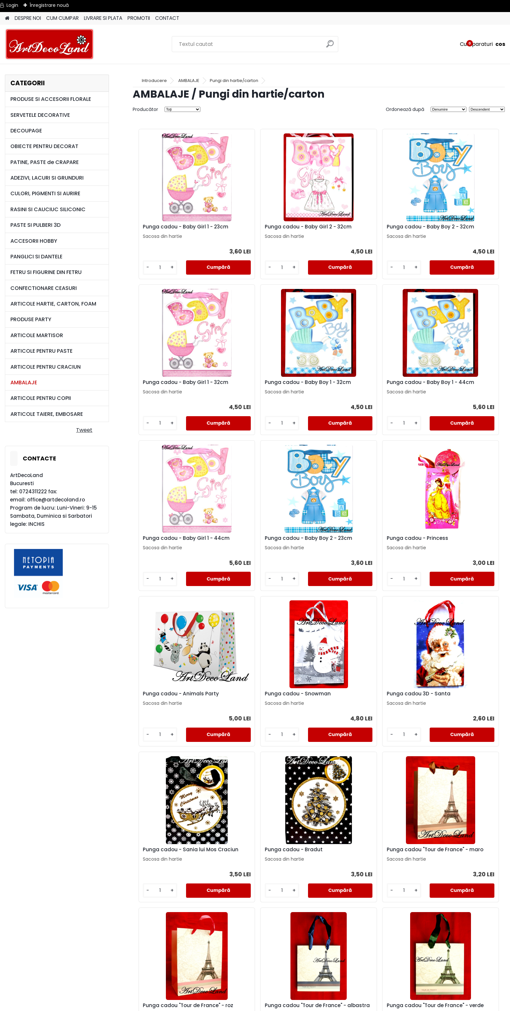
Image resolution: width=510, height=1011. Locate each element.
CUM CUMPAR (62, 18)
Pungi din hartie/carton (234, 80)
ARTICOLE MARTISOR (36, 335)
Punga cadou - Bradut (261, 706)
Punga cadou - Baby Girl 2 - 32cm (268, 230)
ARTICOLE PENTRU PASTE (41, 351)
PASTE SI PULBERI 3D (35, 225)
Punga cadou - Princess (170, 548)
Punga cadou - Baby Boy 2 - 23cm (455, 390)
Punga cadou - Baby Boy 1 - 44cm (268, 390)
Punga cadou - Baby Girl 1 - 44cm (361, 390)
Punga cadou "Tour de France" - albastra (178, 868)
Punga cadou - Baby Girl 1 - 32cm (454, 230)
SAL (255, 987)
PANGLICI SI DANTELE (36, 256)
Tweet (84, 430)
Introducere (154, 80)
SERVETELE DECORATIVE (40, 115)
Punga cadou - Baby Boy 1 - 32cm (175, 390)
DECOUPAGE (26, 130)
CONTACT (167, 18)
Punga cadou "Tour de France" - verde (271, 868)
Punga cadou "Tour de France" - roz (457, 707)
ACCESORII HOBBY (33, 241)
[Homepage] (7, 18)
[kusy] (154, 273)
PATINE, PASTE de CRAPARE (44, 162)
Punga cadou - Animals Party (271, 548)
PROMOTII (139, 18)
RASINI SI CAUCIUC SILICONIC (48, 209)
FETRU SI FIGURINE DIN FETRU (46, 272)
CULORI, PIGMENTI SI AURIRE (45, 193)
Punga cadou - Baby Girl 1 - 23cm (174, 230)
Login (12, 5)
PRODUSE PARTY (30, 319)
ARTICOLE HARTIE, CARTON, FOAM (53, 303)
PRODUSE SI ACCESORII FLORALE (50, 99)
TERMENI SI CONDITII (255, 963)
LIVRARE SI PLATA (103, 18)
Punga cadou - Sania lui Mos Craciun (176, 707)
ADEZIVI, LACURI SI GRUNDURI (47, 178)
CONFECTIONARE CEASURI (43, 288)
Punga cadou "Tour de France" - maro (364, 707)
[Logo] (49, 44)
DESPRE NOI (28, 18)
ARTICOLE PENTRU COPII (40, 398)
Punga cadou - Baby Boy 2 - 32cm (362, 230)
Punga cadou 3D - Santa (451, 548)
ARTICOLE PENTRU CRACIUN (45, 367)
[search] (330, 46)
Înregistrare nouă (49, 5)
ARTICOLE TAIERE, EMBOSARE (46, 414)
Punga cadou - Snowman (359, 548)
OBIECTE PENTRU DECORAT (44, 146)
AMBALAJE (23, 382)
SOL (255, 994)
